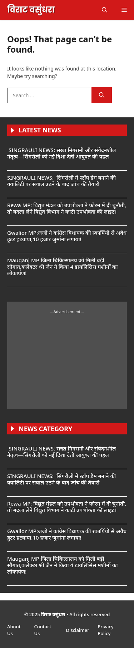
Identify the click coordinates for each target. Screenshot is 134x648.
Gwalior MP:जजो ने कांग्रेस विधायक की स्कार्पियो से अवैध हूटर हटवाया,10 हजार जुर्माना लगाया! (66, 236)
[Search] (101, 95)
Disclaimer (78, 630)
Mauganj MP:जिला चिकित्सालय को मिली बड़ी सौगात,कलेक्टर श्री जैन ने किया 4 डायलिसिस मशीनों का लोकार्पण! (62, 267)
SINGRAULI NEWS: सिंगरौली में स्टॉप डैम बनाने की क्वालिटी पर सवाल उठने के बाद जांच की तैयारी (61, 180)
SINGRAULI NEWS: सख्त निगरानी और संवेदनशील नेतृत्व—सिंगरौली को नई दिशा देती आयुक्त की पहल (61, 153)
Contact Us (42, 630)
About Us (14, 630)
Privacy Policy (105, 630)
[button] (104, 10)
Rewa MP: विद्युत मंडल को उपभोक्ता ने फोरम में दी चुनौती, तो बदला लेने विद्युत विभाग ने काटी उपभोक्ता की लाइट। (66, 208)
